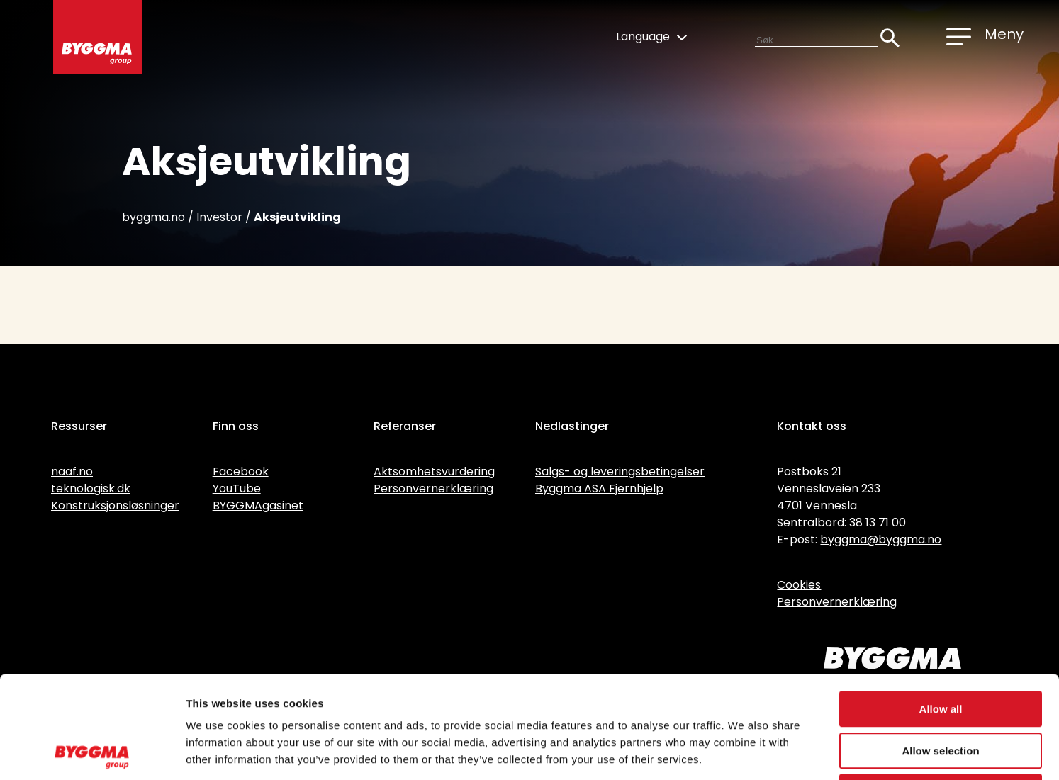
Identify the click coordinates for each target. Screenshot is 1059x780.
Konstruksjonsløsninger (115, 505)
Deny (941, 690)
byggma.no (153, 217)
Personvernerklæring (433, 488)
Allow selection (940, 649)
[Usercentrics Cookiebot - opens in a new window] (92, 752)
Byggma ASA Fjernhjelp (599, 488)
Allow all (941, 607)
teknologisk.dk (90, 488)
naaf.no (72, 471)
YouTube (237, 488)
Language (651, 36)
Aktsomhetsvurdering (434, 471)
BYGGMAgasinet (258, 505)
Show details (744, 752)
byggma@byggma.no (880, 539)
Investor (219, 217)
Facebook (241, 471)
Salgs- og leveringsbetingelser (620, 471)
